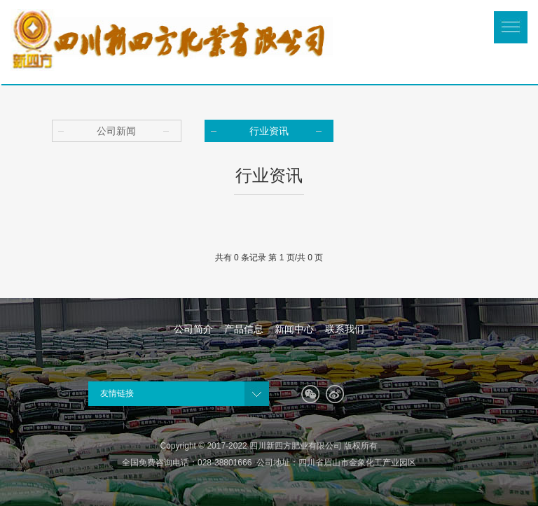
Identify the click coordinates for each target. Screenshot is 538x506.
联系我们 (344, 329)
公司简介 (193, 329)
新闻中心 (294, 329)
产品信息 (243, 329)
